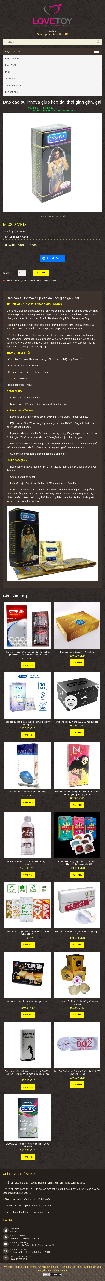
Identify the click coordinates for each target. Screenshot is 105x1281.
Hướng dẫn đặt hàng (71, 1267)
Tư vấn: (9, 245)
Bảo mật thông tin (57, 1270)
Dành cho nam (12, 58)
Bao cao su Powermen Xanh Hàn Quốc (27, 792)
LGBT (7, 72)
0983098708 (27, 245)
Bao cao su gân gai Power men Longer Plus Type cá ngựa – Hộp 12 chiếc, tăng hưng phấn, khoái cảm (28, 1074)
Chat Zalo (54, 258)
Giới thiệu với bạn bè (48, 280)
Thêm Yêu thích (12, 280)
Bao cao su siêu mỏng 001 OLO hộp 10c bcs (77, 722)
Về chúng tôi (11, 1267)
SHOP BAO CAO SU (13, 85)
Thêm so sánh (29, 280)
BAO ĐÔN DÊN (11, 92)
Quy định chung (28, 1267)
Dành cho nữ (11, 65)
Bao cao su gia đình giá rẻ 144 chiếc (77, 652)
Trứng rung (11, 79)
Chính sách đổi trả (48, 1267)
